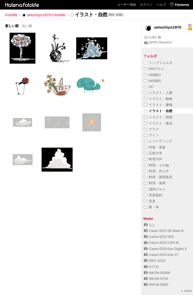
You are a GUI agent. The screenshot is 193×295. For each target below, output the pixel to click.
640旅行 (152, 75)
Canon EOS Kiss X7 (161, 255)
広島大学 (153, 153)
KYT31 (151, 267)
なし (150, 225)
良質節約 (153, 195)
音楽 (150, 201)
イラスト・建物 (158, 105)
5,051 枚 (152, 37)
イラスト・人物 (158, 93)
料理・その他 (156, 165)
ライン (151, 135)
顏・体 (151, 207)
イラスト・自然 (158, 111)
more (186, 291)
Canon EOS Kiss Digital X (165, 249)
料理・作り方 (156, 171)
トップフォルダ (158, 63)
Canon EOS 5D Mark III (163, 231)
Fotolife (11, 15)
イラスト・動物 (158, 99)
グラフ (151, 129)
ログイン (146, 4)
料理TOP (153, 159)
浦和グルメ (155, 189)
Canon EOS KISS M (161, 243)
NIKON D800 (156, 284)
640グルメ (154, 69)
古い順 (27, 26)
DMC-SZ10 (154, 261)
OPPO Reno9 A (158, 42)
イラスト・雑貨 (158, 117)
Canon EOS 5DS (159, 237)
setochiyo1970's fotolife (43, 15)
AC (148, 87)
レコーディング (158, 141)
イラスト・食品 (158, 123)
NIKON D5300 (157, 273)
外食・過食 (155, 147)
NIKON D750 (156, 279)
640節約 (152, 81)
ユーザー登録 (126, 4)
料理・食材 (155, 183)
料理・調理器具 (158, 177)
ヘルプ (161, 4)
